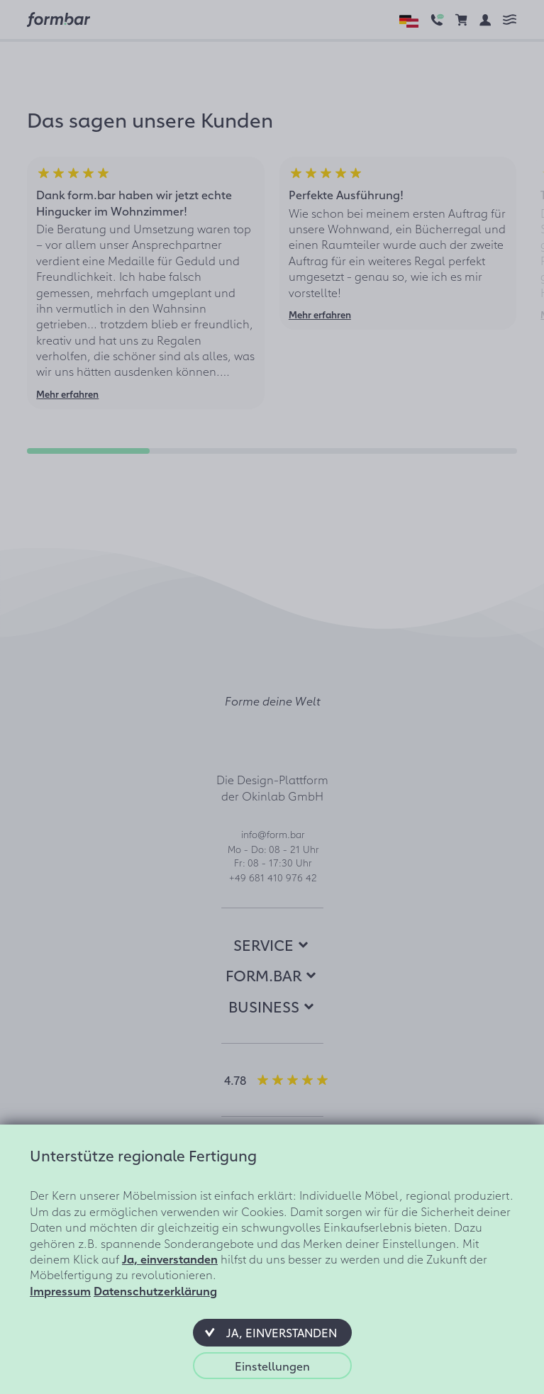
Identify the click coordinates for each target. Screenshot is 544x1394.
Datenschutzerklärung (155, 1290)
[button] (272, 1332)
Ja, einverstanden (170, 1258)
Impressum (60, 1290)
